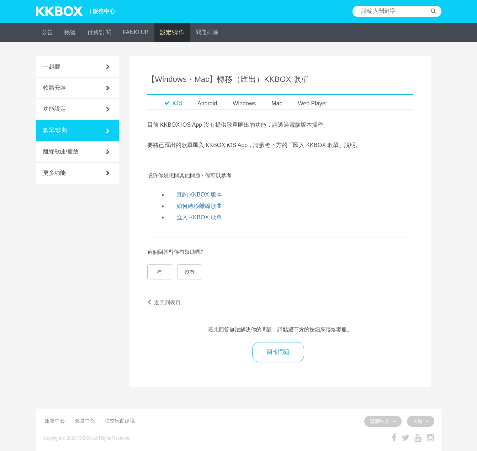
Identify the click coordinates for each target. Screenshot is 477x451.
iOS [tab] (173, 103)
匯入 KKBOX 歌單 (199, 217)
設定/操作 (172, 32)
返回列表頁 (164, 302)
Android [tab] (207, 103)
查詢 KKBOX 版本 (199, 195)
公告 (47, 32)
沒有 (190, 272)
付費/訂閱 (99, 32)
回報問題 (278, 352)
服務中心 (55, 421)
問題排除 (207, 32)
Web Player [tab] (312, 103)
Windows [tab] (244, 103)
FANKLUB (136, 32)
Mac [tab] (276, 103)
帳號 (70, 32)
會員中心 (85, 421)
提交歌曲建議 (120, 421)
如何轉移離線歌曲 (199, 206)
